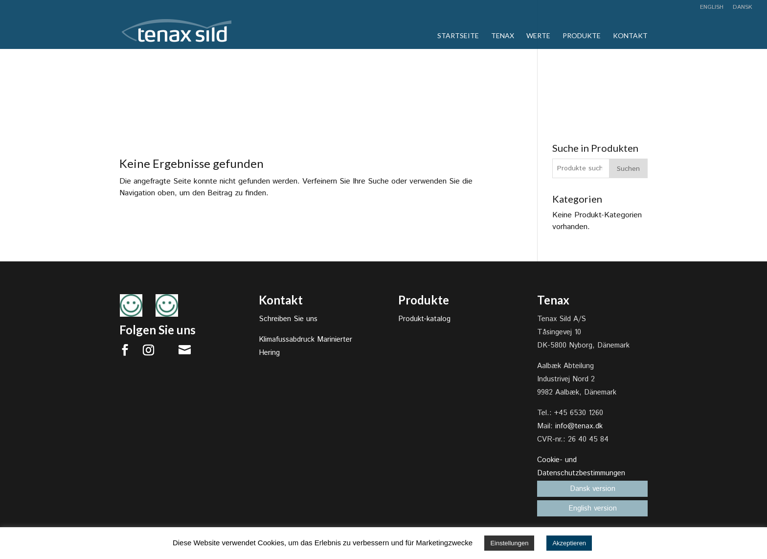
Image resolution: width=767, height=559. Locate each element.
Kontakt (630, 36)
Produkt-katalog (424, 319)
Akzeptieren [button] (569, 543)
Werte (538, 36)
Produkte (582, 36)
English (711, 7)
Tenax (502, 36)
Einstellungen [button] (509, 543)
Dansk (742, 7)
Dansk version (592, 489)
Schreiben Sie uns (288, 319)
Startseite (458, 36)
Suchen (628, 169)
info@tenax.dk (579, 426)
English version (592, 508)
